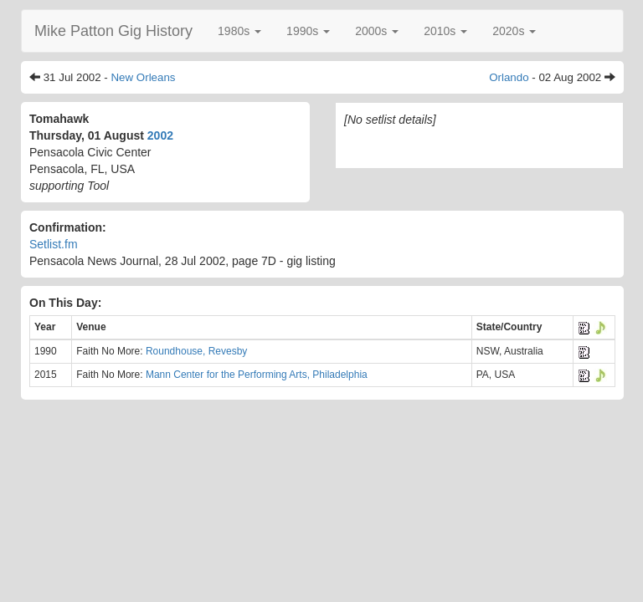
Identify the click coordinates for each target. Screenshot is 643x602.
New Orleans (143, 77)
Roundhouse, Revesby (196, 351)
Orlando (508, 77)
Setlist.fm (53, 244)
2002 (160, 135)
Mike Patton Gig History (113, 31)
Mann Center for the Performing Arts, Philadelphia (257, 374)
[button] (239, 31)
